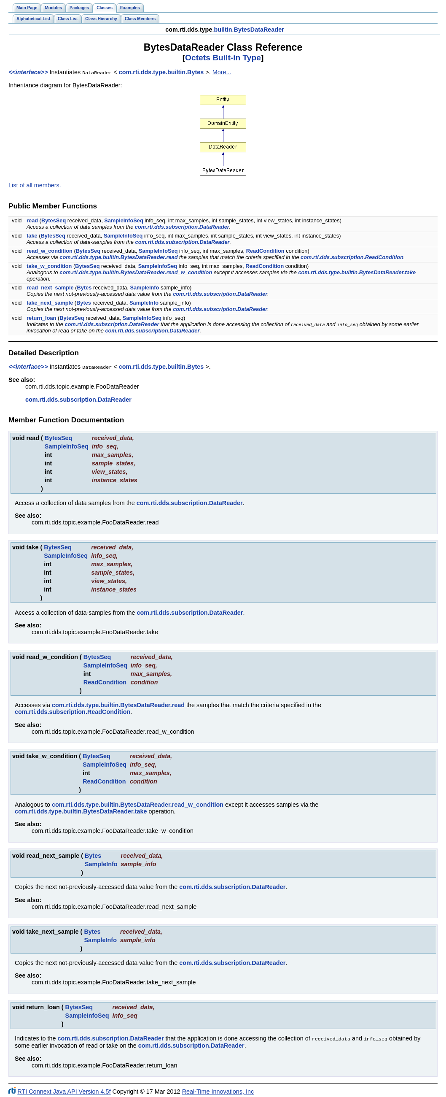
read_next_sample (50, 287)
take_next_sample (50, 302)
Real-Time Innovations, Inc (218, 1090)
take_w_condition (49, 265)
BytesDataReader (259, 29)
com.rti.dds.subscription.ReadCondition (352, 257)
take (32, 235)
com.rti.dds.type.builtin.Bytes (161, 72)
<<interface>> (28, 72)
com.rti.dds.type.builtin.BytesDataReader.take (357, 272)
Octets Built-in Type (223, 57)
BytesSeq (53, 220)
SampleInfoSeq (123, 220)
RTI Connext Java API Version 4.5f (63, 1090)
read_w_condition (50, 250)
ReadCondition (265, 250)
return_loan (41, 317)
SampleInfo (144, 287)
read (32, 220)
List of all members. (34, 184)
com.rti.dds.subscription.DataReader (182, 226)
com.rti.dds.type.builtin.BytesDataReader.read (118, 257)
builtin (223, 29)
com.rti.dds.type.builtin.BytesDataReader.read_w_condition (135, 272)
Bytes (84, 287)
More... (221, 72)
